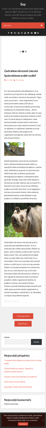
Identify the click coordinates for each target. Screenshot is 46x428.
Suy (23, 4)
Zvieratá (21, 80)
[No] (43, 420)
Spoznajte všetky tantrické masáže (18, 387)
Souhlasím (23, 424)
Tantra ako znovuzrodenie (14, 382)
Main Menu (23, 25)
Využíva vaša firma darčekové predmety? (20, 377)
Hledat (7, 337)
